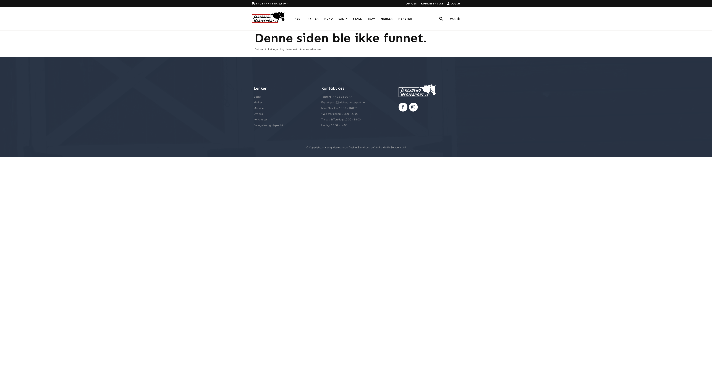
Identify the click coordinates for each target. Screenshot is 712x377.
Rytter (313, 18)
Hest (298, 18)
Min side (259, 108)
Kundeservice (432, 3)
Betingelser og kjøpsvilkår (269, 125)
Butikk (257, 97)
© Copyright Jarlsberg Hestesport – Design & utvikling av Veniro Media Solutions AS (356, 147)
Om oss (411, 3)
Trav (371, 18)
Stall (357, 18)
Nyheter (405, 18)
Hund (328, 18)
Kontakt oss (261, 119)
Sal (343, 19)
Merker (387, 18)
